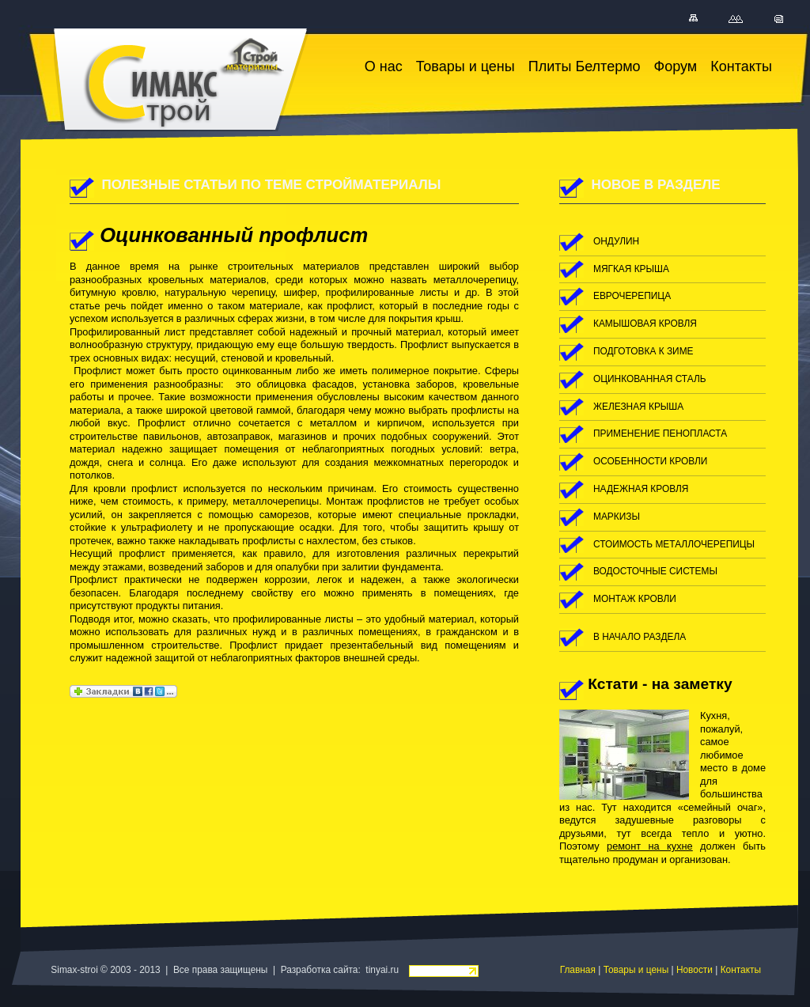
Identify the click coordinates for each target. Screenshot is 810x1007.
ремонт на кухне (650, 846)
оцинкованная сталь (649, 378)
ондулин (616, 241)
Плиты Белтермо (584, 66)
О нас (384, 66)
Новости (694, 969)
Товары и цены (465, 66)
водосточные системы (655, 571)
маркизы (616, 516)
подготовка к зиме (643, 351)
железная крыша (638, 406)
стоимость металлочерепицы (674, 544)
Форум (676, 66)
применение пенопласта (660, 433)
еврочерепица (632, 295)
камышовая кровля (645, 323)
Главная (578, 969)
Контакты (741, 66)
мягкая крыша (631, 268)
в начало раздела (639, 636)
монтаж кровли (634, 598)
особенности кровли (650, 461)
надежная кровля (640, 488)
